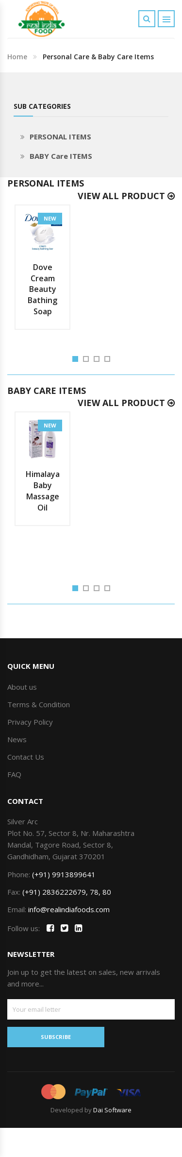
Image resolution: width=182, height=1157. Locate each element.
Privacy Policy (30, 722)
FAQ (14, 774)
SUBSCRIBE (56, 1036)
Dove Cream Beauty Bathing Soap (42, 289)
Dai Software (112, 1110)
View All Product (126, 196)
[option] (42, 267)
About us (22, 687)
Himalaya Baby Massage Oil (43, 491)
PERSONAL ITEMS (60, 136)
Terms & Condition (38, 704)
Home (17, 56)
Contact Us (25, 757)
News (17, 739)
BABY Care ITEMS (61, 156)
